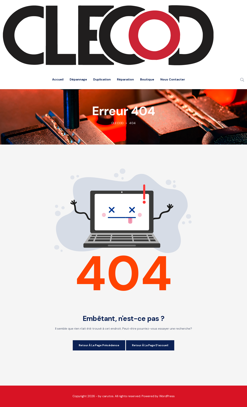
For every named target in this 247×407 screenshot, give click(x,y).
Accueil (57, 79)
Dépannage (78, 79)
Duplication (102, 79)
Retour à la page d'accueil (150, 345)
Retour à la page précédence (99, 345)
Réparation (125, 79)
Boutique (147, 79)
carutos (107, 396)
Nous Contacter (172, 79)
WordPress (167, 396)
